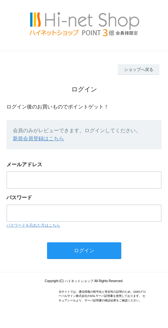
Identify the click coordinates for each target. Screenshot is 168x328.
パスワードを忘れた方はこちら (33, 225)
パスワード (19, 197)
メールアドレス (24, 164)
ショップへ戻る (138, 69)
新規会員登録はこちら (38, 138)
